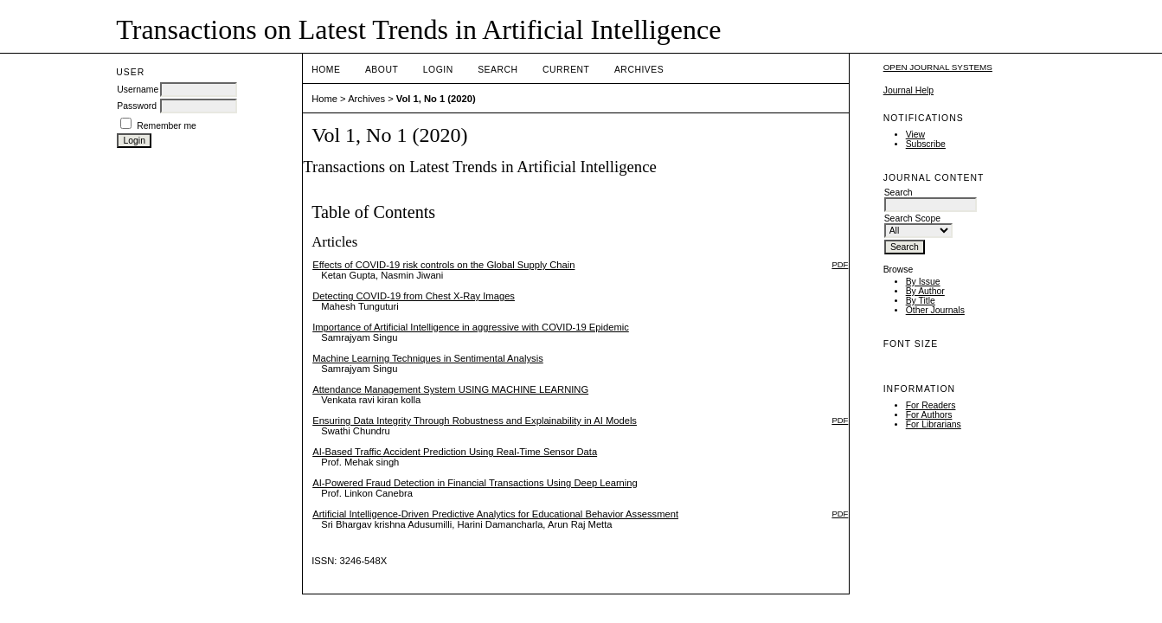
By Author (925, 291)
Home (325, 69)
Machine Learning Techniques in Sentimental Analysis (427, 358)
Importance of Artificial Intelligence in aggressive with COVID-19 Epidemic (470, 327)
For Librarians (933, 424)
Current (565, 69)
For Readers (931, 405)
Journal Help (908, 90)
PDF (839, 264)
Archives (639, 69)
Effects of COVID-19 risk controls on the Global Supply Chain (443, 265)
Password (137, 106)
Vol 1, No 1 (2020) (436, 98)
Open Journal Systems (937, 67)
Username (137, 89)
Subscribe (926, 144)
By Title (920, 300)
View (915, 134)
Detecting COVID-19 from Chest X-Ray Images (413, 296)
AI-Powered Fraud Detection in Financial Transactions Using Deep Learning (475, 483)
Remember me (166, 126)
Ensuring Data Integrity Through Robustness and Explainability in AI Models (474, 420)
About (381, 69)
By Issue (923, 281)
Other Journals (935, 310)
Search (497, 69)
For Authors (929, 415)
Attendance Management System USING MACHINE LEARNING (450, 389)
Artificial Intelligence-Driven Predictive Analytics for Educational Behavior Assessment (495, 514)
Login (438, 69)
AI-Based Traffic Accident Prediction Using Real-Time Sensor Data (454, 451)
